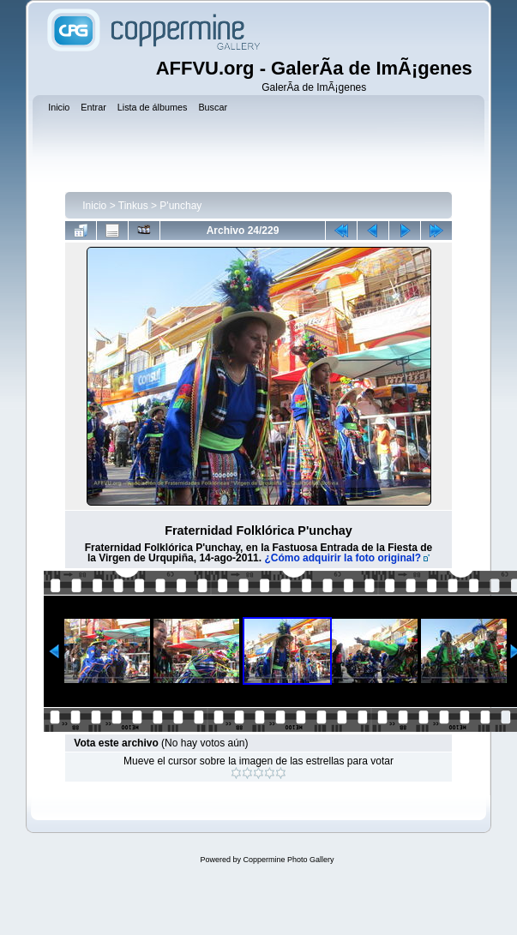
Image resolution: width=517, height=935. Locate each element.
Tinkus (133, 206)
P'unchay (180, 206)
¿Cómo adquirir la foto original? (342, 558)
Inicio (94, 206)
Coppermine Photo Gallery (288, 859)
